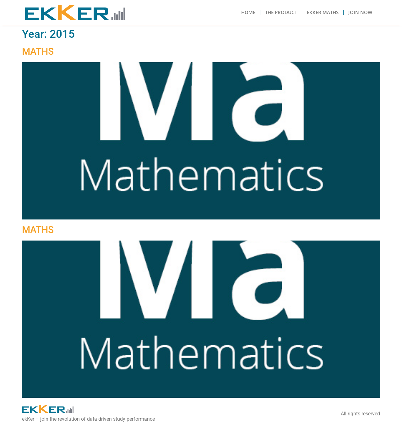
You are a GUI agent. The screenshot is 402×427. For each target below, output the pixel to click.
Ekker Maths (323, 12)
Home (248, 12)
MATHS (38, 51)
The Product (281, 12)
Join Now (360, 12)
